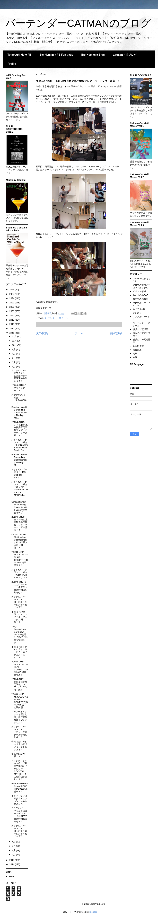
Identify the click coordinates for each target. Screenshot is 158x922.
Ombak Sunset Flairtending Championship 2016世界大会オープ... (19, 507)
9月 (14, 349)
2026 (12, 289)
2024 (12, 298)
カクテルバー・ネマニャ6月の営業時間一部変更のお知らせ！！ (19, 375)
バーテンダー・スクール (55, 318)
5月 (14, 366)
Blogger (93, 912)
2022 (12, 307)
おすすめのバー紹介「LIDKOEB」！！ (19, 399)
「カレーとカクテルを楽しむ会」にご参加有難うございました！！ (19, 716)
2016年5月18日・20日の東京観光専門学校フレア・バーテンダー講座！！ (19, 523)
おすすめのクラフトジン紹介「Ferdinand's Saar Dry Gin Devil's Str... (19, 444)
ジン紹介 (137, 313)
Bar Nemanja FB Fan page (56, 54)
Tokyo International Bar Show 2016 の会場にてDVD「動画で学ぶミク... (19, 634)
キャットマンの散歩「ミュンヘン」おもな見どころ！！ (19, 800)
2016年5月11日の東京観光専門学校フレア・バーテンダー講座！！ (19, 684)
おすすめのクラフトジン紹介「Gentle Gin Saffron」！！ (19, 573)
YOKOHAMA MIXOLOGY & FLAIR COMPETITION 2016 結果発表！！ (19, 559)
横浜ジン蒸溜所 (140, 329)
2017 (12, 328)
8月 (14, 353)
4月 (14, 841)
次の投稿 (42, 333)
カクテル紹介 (139, 309)
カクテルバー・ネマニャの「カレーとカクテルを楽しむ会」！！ (19, 731)
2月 (14, 850)
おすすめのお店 (140, 299)
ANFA (11, 876)
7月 (14, 358)
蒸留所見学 (138, 346)
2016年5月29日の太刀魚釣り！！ (19, 388)
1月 (14, 854)
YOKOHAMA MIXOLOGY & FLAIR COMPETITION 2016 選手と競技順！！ (19, 701)
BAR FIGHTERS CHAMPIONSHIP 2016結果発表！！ (19, 787)
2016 (12, 332)
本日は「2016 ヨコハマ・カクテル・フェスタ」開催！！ (19, 617)
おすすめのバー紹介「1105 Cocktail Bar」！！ (19, 473)
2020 (12, 315)
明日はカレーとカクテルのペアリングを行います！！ (19, 745)
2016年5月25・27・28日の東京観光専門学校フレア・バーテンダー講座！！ (19, 429)
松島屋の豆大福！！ (18, 755)
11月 (14, 340)
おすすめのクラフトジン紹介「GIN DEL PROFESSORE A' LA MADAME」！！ (19, 489)
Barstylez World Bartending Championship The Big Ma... (19, 412)
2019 (12, 320)
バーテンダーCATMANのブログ (78, 23)
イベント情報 (139, 291)
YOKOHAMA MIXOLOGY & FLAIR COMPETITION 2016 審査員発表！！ (19, 668)
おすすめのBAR (140, 295)
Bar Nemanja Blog (93, 54)
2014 (12, 864)
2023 (12, 302)
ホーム (79, 333)
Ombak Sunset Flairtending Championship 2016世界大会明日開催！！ (19, 541)
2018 (12, 324)
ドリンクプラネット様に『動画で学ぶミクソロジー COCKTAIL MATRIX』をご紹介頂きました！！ (19, 770)
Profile (11, 63)
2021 (12, 311)
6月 (14, 362)
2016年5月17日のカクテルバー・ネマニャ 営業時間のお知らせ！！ (19, 587)
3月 (14, 846)
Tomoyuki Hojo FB (19, 54)
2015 (12, 860)
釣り (135, 353)
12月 (14, 336)
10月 (14, 345)
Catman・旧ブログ (124, 54)
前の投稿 (116, 333)
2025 (12, 294)
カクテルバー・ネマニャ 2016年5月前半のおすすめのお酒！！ (19, 831)
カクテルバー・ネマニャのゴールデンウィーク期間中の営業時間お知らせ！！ (19, 815)
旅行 (135, 357)
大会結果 (137, 349)
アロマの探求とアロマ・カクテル (141, 286)
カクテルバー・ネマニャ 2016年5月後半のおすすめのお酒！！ (19, 602)
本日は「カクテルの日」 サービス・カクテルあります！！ (19, 652)
